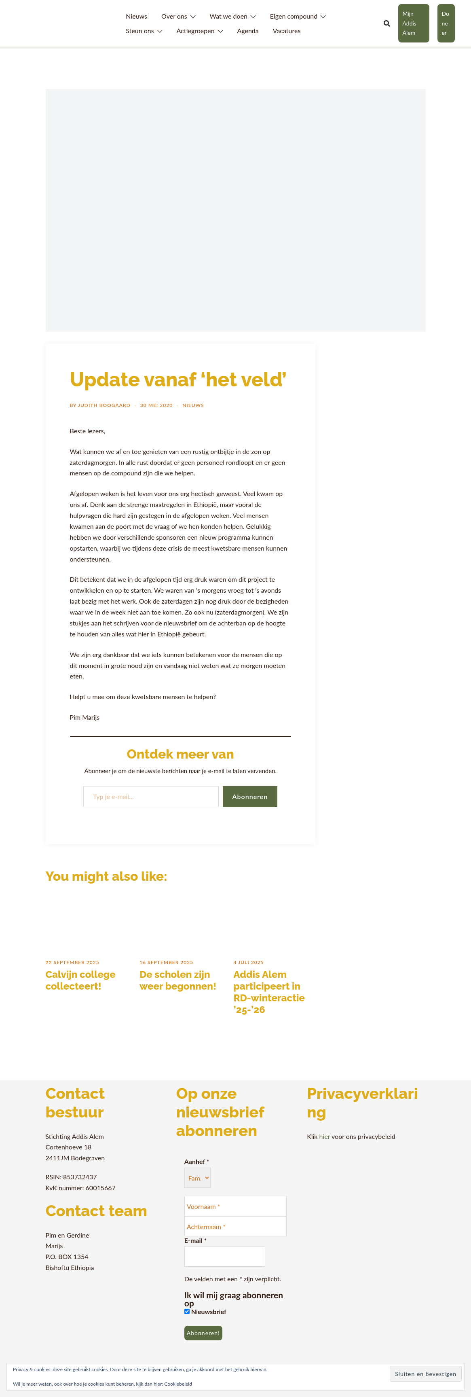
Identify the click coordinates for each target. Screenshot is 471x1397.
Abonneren (250, 796)
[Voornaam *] (235, 1206)
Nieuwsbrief (205, 1311)
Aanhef (196, 1161)
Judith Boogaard (104, 405)
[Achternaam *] (235, 1226)
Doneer (445, 23)
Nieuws (136, 16)
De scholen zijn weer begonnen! (177, 980)
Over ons (174, 16)
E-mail (195, 1240)
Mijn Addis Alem (409, 23)
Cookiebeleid (178, 1384)
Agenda (247, 30)
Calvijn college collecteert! (81, 980)
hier (324, 1136)
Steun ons (140, 30)
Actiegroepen (195, 30)
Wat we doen (228, 16)
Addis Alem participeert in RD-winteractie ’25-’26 (269, 992)
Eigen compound (293, 16)
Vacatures (287, 30)
